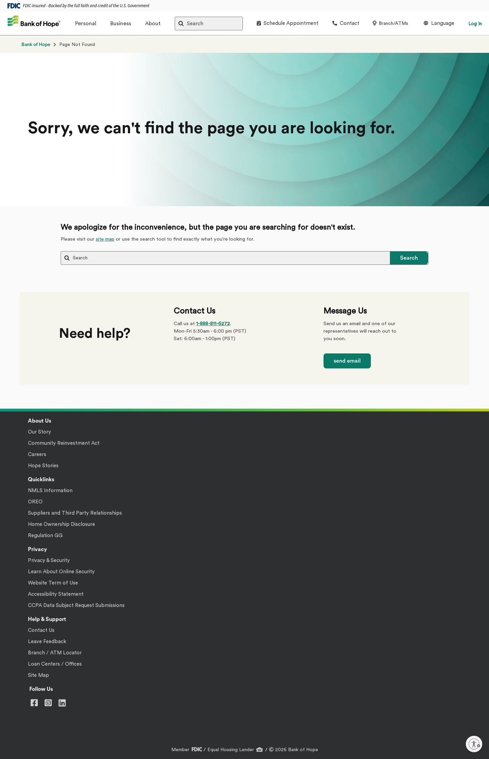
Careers (37, 454)
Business (120, 23)
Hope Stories (43, 465)
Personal (85, 23)
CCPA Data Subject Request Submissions (76, 605)
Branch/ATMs (390, 23)
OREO (35, 501)
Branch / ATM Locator (55, 652)
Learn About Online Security (61, 571)
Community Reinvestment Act (63, 443)
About (153, 23)
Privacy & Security (49, 560)
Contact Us (41, 630)
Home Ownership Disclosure (61, 524)
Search (409, 258)
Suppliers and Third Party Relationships (75, 513)
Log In (475, 23)
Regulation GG (45, 535)
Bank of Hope (35, 44)
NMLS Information (50, 490)
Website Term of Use (53, 583)
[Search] (208, 23)
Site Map (38, 675)
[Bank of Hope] (34, 23)
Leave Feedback (47, 641)
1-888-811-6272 (213, 323)
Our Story (39, 432)
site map (105, 239)
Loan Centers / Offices (55, 664)
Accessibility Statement (55, 594)
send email (347, 361)
